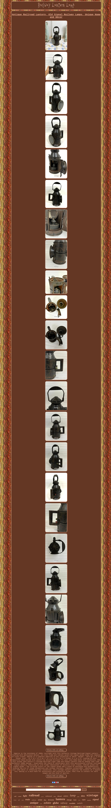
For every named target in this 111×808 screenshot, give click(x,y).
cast (23, 800)
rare (84, 800)
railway (64, 803)
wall (15, 796)
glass (78, 796)
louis (74, 800)
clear (79, 800)
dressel (59, 796)
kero (55, 796)
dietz (83, 796)
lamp (73, 795)
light (25, 796)
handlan (89, 800)
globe (56, 802)
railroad (34, 795)
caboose (34, 800)
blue (45, 800)
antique (34, 802)
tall (19, 800)
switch (79, 803)
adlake (47, 803)
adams (65, 796)
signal (96, 799)
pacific (42, 796)
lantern (60, 799)
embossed (48, 796)
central (19, 796)
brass (15, 800)
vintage (92, 795)
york (41, 803)
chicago (69, 800)
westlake (72, 803)
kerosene (51, 800)
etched (40, 800)
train (27, 799)
